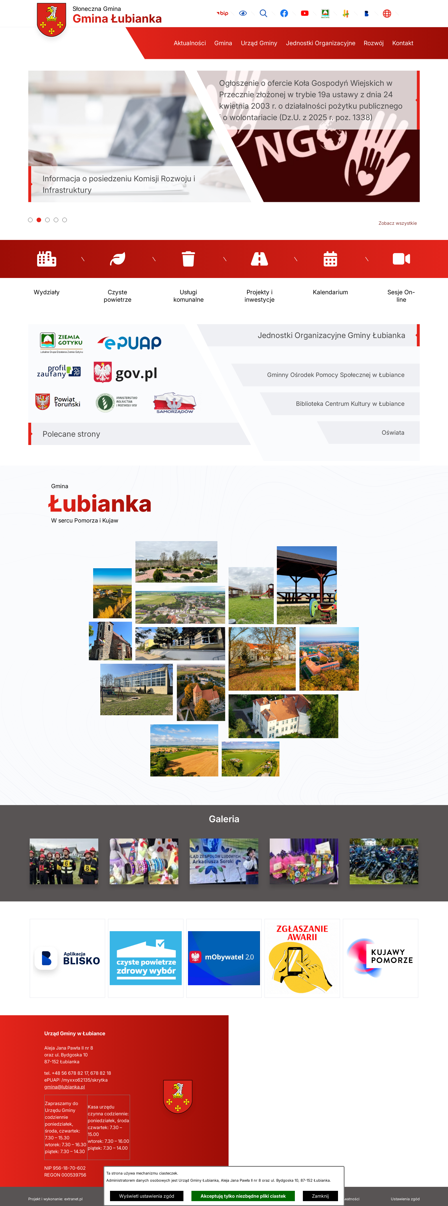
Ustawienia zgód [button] (405, 1194)
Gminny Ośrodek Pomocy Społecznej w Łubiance (336, 369)
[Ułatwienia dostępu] (243, 13)
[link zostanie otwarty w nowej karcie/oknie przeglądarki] (222, 13)
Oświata (393, 427)
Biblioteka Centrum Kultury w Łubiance (350, 398)
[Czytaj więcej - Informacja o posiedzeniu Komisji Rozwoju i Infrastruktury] (139, 136)
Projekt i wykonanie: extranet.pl (55, 1194)
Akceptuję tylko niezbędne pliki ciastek (243, 1196)
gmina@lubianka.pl (64, 1081)
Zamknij (320, 1196)
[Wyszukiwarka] (263, 13)
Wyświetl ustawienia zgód (146, 1196)
